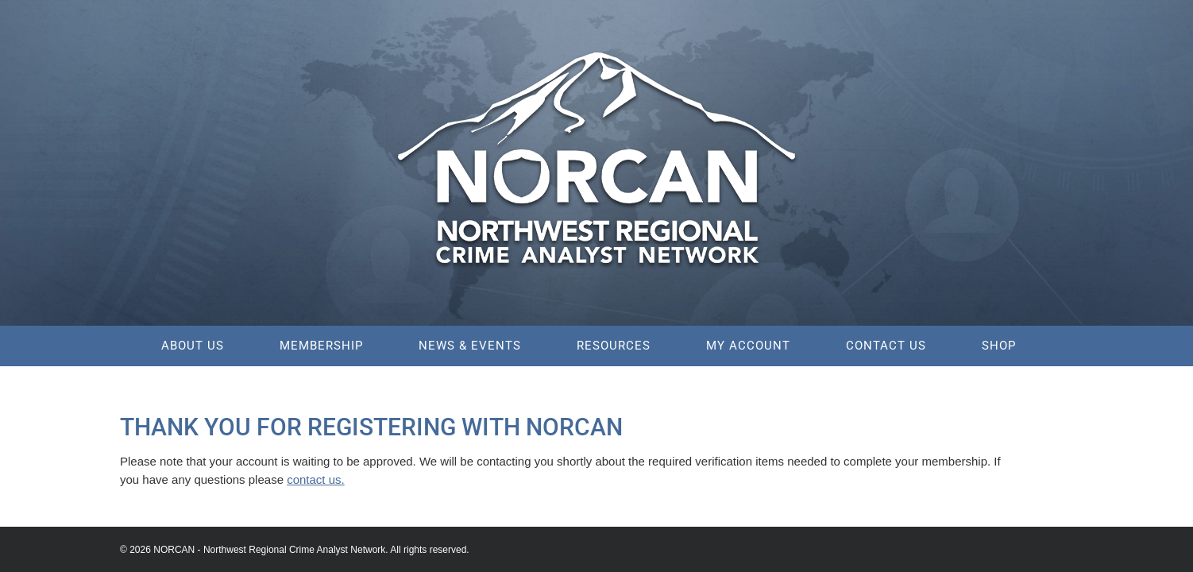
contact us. (316, 479)
